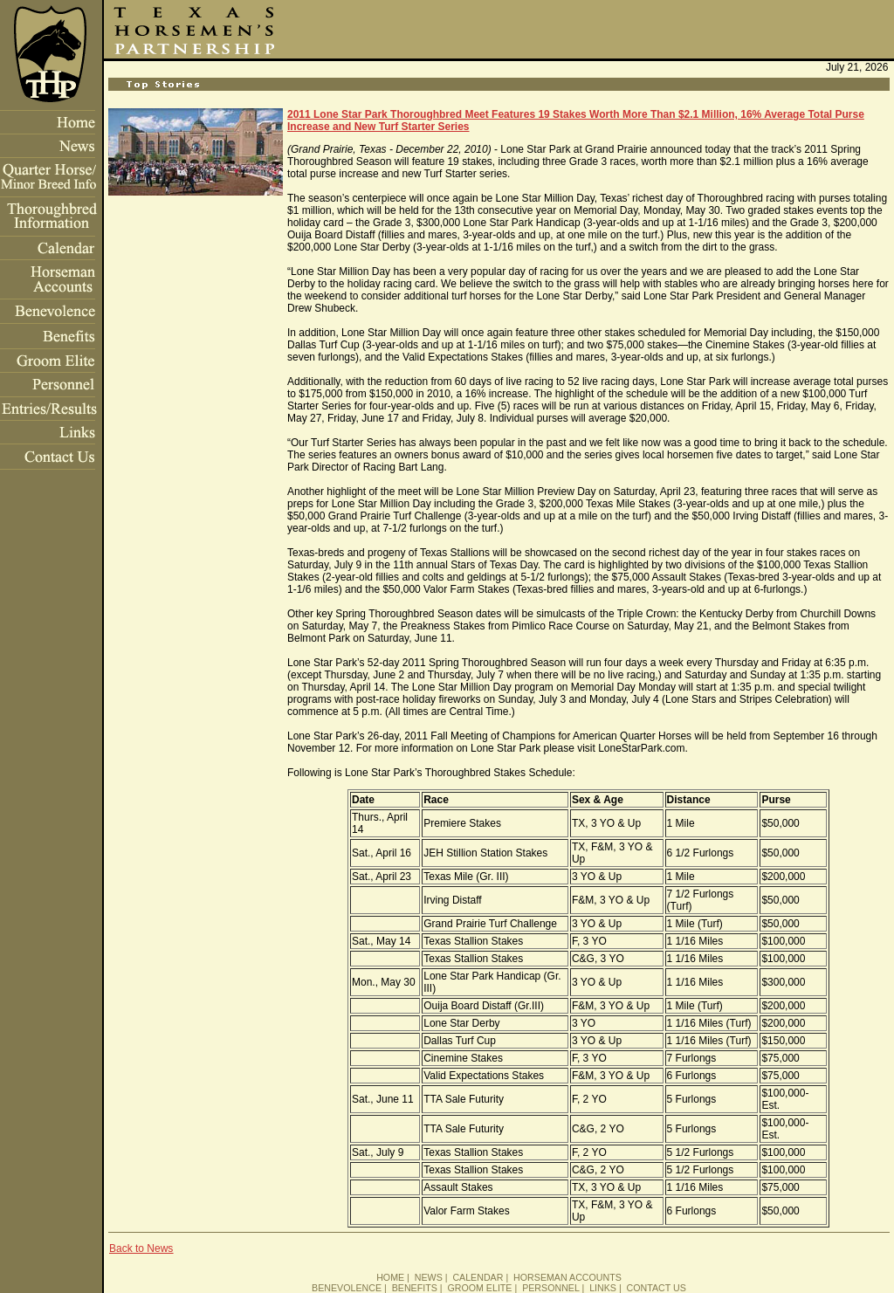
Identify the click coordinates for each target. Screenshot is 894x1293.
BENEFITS (414, 1288)
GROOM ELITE (479, 1288)
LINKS (602, 1288)
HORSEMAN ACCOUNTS (567, 1277)
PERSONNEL (550, 1288)
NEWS (429, 1277)
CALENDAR (477, 1277)
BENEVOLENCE (347, 1288)
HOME (390, 1277)
